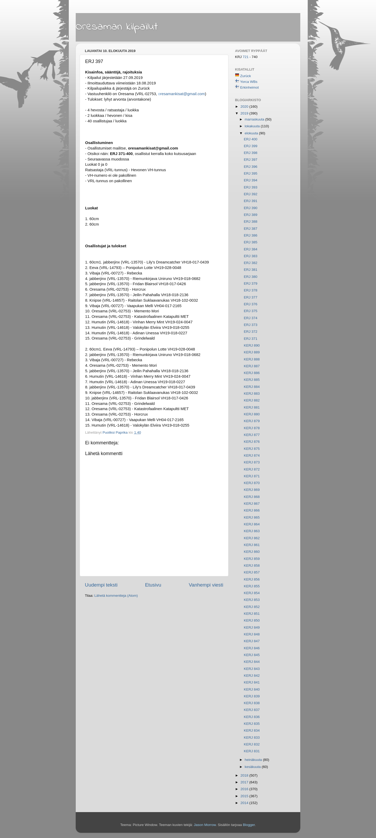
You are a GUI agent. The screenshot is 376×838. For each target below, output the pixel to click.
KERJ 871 (252, 476)
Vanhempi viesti (206, 585)
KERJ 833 (252, 737)
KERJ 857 (252, 572)
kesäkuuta (253, 767)
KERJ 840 (252, 689)
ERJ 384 (250, 249)
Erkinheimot (249, 87)
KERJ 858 (252, 565)
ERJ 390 (250, 208)
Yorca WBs (248, 82)
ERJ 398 (250, 153)
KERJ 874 (252, 455)
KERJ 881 (252, 407)
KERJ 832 (252, 744)
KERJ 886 (252, 373)
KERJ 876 (252, 442)
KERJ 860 (252, 552)
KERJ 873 (252, 462)
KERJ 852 (252, 607)
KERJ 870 (252, 483)
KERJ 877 (252, 435)
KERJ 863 (252, 531)
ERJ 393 (250, 187)
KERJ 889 (252, 352)
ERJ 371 (250, 339)
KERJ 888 (252, 359)
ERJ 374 (250, 318)
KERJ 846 (252, 648)
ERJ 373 (250, 325)
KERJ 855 (252, 586)
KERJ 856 (252, 579)
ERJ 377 (250, 297)
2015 (244, 796)
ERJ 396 (250, 167)
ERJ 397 (250, 160)
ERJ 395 (250, 173)
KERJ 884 (252, 387)
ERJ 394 (250, 180)
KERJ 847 (252, 641)
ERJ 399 (250, 146)
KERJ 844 (252, 662)
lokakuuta (253, 126)
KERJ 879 (252, 421)
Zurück (245, 76)
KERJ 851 (252, 614)
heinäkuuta (254, 760)
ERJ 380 (250, 277)
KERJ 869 (252, 490)
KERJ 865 (252, 517)
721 (246, 57)
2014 (244, 803)
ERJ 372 (250, 332)
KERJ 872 (252, 469)
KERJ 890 (252, 345)
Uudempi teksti (101, 585)
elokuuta (252, 133)
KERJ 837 (252, 710)
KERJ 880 (252, 414)
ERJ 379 (250, 283)
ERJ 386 (250, 235)
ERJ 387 (250, 229)
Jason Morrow (205, 825)
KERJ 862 (252, 538)
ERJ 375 (250, 311)
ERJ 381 (250, 270)
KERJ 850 (252, 620)
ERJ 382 (250, 263)
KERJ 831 (252, 751)
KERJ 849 (252, 627)
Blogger (249, 825)
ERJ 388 (250, 221)
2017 (244, 782)
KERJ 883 (252, 393)
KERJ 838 (252, 703)
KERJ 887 (252, 366)
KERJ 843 (252, 669)
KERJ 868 (252, 497)
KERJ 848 (252, 634)
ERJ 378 (250, 290)
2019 (244, 113)
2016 (244, 789)
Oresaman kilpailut (117, 27)
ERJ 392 (250, 194)
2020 (244, 106)
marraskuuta (255, 119)
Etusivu (153, 585)
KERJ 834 (252, 730)
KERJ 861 (252, 545)
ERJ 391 (250, 201)
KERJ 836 (252, 717)
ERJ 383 (250, 256)
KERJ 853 (252, 600)
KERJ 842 (252, 676)
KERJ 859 (252, 559)
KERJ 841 (252, 682)
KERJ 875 (252, 449)
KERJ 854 (252, 593)
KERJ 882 (252, 400)
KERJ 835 (252, 724)
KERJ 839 (252, 696)
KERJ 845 (252, 655)
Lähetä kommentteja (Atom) (116, 596)
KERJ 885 (252, 380)
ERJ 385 (250, 242)
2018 (244, 775)
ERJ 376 (250, 304)
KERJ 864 (252, 524)
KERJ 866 (252, 510)
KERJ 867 (252, 504)
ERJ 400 (250, 139)
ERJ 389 (250, 215)
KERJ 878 (252, 428)
